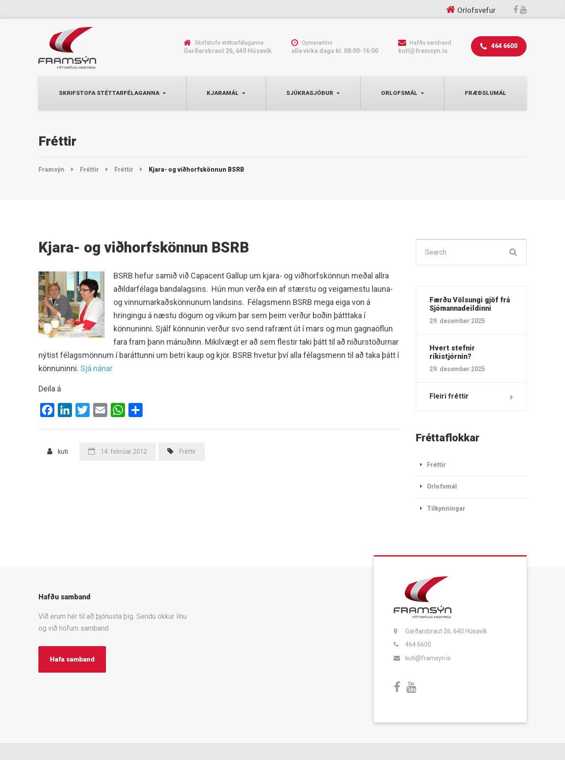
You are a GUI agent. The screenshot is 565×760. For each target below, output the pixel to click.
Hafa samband (72, 659)
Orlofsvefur (476, 10)
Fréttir (187, 451)
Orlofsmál (399, 93)
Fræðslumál (485, 93)
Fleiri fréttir (449, 396)
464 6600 (498, 46)
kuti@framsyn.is (428, 658)
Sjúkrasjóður (309, 93)
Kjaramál (223, 93)
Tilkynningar (446, 508)
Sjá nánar (96, 368)
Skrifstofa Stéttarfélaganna (109, 93)
